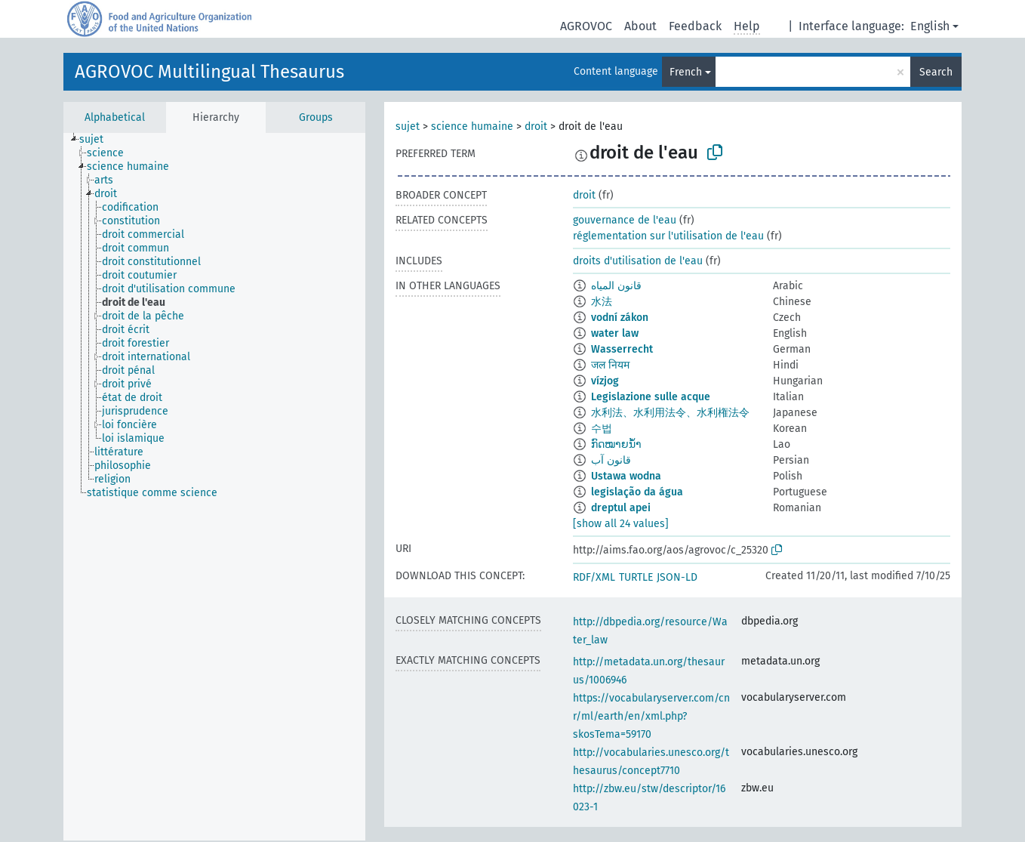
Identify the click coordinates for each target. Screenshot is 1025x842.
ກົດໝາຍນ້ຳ (616, 444)
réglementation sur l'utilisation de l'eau (668, 236)
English (930, 26)
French (685, 72)
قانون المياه (616, 285)
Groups (316, 117)
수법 (601, 428)
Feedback (695, 26)
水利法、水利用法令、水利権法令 (670, 412)
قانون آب (611, 460)
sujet (408, 126)
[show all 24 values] (621, 523)
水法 (601, 301)
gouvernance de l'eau (624, 220)
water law (615, 333)
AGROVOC (586, 26)
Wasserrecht (622, 349)
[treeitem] (97, 140)
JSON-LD (677, 577)
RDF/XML (594, 577)
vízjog (605, 381)
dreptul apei (621, 507)
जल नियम (610, 365)
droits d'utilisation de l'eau (638, 260)
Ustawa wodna (626, 476)
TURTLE (636, 577)
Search (936, 72)
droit (536, 126)
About (640, 26)
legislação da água (637, 492)
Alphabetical (115, 117)
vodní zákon (619, 317)
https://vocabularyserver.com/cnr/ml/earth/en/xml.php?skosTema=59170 (651, 716)
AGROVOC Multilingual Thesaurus (209, 71)
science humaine (472, 126)
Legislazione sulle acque (650, 396)
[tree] (214, 486)
